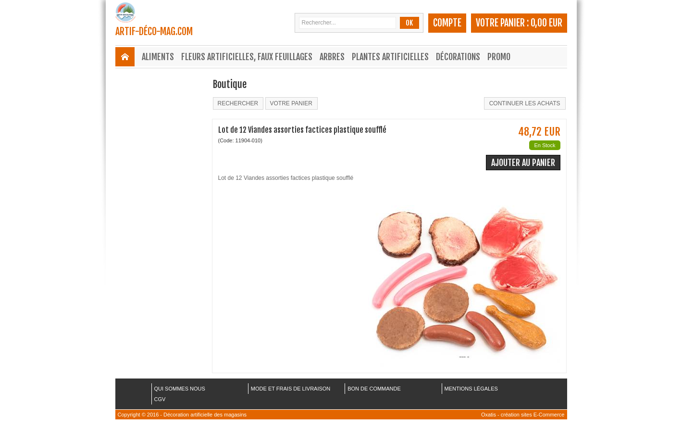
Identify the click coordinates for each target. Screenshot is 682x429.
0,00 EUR (546, 23)
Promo (498, 56)
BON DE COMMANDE (374, 388)
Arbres (332, 56)
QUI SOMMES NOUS (179, 388)
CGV (160, 399)
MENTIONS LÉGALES (471, 388)
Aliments (158, 56)
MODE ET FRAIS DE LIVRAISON (290, 388)
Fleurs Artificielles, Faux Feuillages (246, 56)
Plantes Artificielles (390, 56)
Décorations (458, 56)
